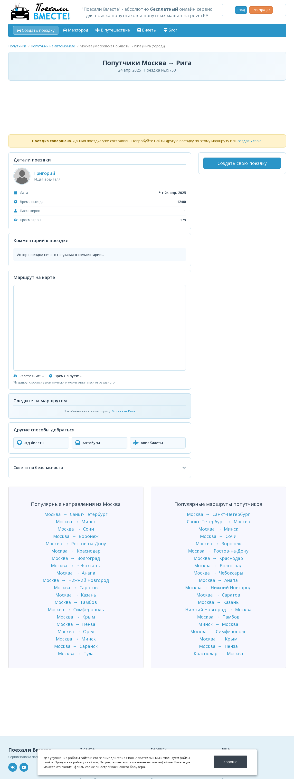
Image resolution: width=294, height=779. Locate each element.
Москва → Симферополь (76, 609)
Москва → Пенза (76, 624)
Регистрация (261, 10)
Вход (241, 10)
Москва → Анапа (75, 573)
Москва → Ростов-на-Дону (76, 543)
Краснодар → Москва (218, 653)
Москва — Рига (123, 411)
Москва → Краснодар (76, 551)
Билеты (146, 30)
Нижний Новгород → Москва (218, 609)
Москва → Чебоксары (76, 565)
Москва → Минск (76, 521)
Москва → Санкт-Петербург (75, 514)
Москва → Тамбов (76, 602)
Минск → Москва (218, 624)
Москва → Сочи (75, 529)
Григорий (44, 173)
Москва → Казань (75, 595)
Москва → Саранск (76, 646)
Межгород (75, 30)
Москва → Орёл (75, 631)
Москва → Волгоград (76, 558)
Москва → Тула (76, 653)
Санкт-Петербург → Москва (218, 521)
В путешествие (112, 30)
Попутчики (17, 46)
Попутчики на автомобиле (53, 46)
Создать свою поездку (242, 163)
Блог (170, 30)
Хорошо (230, 761)
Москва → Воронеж (75, 536)
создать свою (249, 140)
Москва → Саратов (76, 587)
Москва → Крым (76, 617)
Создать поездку (36, 30)
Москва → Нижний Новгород (76, 580)
